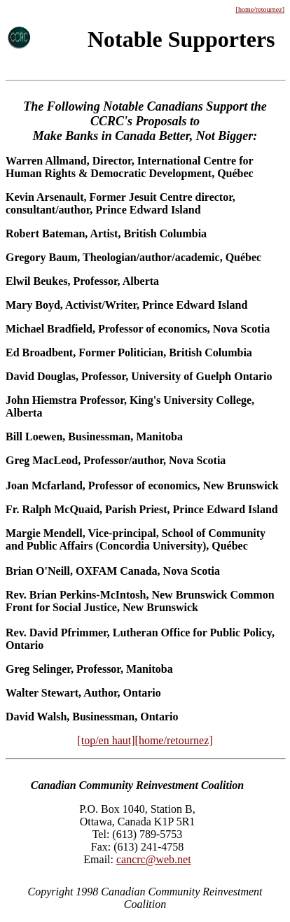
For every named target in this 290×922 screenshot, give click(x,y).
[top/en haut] (105, 740)
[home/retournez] (260, 9)
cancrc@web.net (153, 859)
